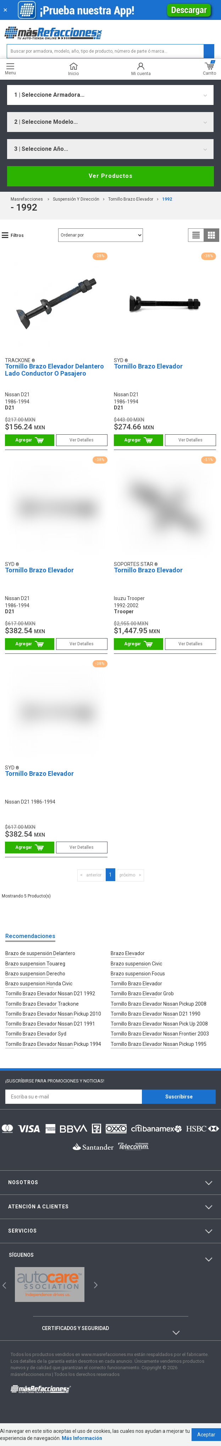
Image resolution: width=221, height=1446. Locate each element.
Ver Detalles (82, 440)
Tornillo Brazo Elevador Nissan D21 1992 (50, 993)
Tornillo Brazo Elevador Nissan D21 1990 (155, 1013)
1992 (167, 199)
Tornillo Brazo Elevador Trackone (42, 1003)
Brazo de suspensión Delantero (40, 953)
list (196, 235)
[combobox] (110, 95)
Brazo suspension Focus (138, 973)
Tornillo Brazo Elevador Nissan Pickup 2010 (53, 1013)
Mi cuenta (141, 69)
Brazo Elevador (128, 953)
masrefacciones (27, 199)
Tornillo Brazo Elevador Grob (142, 993)
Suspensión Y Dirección (76, 199)
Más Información (82, 1438)
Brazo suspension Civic (136, 963)
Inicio (73, 69)
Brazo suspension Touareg (35, 963)
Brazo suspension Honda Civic (38, 983)
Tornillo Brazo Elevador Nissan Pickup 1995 (158, 1043)
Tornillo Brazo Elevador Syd (35, 1033)
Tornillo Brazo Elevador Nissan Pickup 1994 (53, 1043)
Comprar (29, 440)
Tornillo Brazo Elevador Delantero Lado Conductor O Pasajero (54, 369)
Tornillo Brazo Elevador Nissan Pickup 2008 (158, 1003)
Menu (10, 69)
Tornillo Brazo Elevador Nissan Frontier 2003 (160, 1033)
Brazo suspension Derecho (35, 973)
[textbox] (111, 51)
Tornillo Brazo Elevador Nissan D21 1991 (50, 1023)
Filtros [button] (17, 235)
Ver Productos (111, 176)
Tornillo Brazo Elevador (130, 199)
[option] (49, 1283)
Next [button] (94, 1283)
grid (211, 235)
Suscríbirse (179, 1096)
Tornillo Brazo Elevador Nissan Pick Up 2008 (159, 1023)
